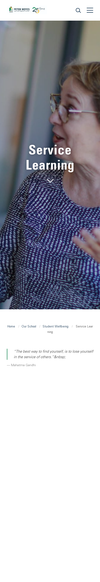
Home (11, 326)
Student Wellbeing (55, 326)
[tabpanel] (50, 163)
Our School (29, 326)
